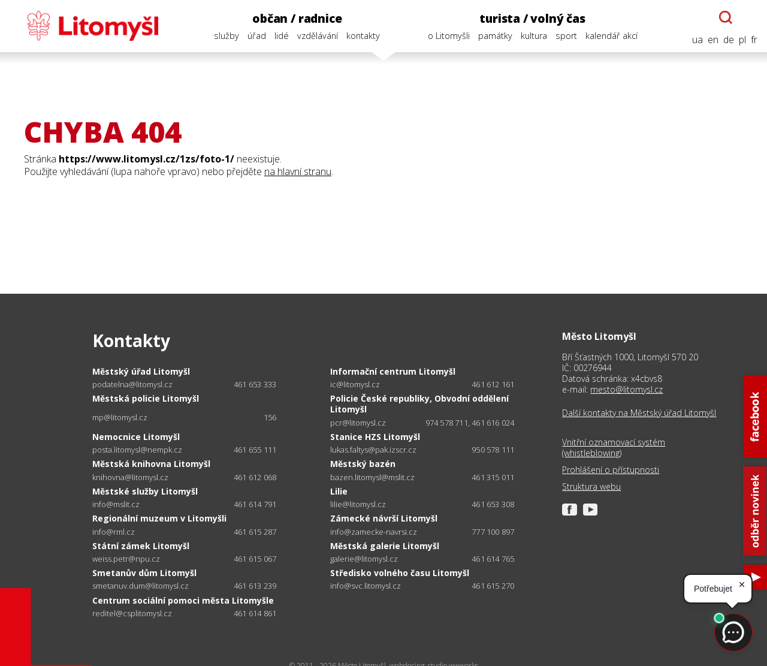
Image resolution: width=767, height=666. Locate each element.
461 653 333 (255, 384)
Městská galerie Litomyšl (384, 546)
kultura (534, 35)
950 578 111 (493, 449)
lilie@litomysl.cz (358, 504)
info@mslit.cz (116, 504)
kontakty (363, 35)
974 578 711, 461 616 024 (470, 422)
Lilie (339, 491)
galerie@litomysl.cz (364, 559)
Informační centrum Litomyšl (392, 371)
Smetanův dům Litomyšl (144, 572)
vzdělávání (317, 35)
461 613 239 (255, 585)
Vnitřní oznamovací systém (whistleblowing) (613, 448)
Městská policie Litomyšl (145, 398)
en (713, 40)
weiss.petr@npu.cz (126, 559)
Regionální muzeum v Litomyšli (159, 518)
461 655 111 (255, 449)
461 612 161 (493, 384)
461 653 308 (493, 504)
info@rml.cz (113, 532)
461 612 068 (255, 477)
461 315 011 (493, 477)
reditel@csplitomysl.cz (132, 613)
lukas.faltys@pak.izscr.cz (373, 450)
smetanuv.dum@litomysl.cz (140, 586)
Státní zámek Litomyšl (140, 546)
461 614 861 (255, 613)
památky (495, 35)
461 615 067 (255, 558)
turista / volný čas (532, 18)
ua (697, 40)
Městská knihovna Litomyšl (151, 463)
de (728, 40)
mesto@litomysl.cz (626, 389)
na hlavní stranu (297, 171)
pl (742, 40)
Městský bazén (362, 463)
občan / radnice (297, 18)
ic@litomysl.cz (355, 384)
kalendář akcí (611, 35)
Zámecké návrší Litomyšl (383, 518)
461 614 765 (493, 558)
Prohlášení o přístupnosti (610, 470)
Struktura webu (591, 486)
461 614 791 (255, 504)
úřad (256, 35)
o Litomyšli (449, 35)
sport (566, 35)
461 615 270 (493, 585)
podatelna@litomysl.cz (132, 384)
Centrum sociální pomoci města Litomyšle (183, 600)
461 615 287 (255, 531)
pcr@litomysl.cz (358, 423)
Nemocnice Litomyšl (136, 436)
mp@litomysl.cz (119, 417)
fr (754, 40)
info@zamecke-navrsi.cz (373, 532)
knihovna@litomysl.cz (130, 477)
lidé (281, 35)
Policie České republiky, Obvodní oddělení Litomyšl (419, 404)
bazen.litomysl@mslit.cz (372, 477)
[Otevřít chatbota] (725, 17)
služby (226, 35)
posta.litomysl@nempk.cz (137, 450)
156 (270, 417)
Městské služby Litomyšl (145, 491)
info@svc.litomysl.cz (365, 586)
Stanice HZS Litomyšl (375, 436)
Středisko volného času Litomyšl (399, 572)
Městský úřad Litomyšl (141, 371)
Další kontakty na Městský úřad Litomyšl (639, 413)
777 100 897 (493, 531)
